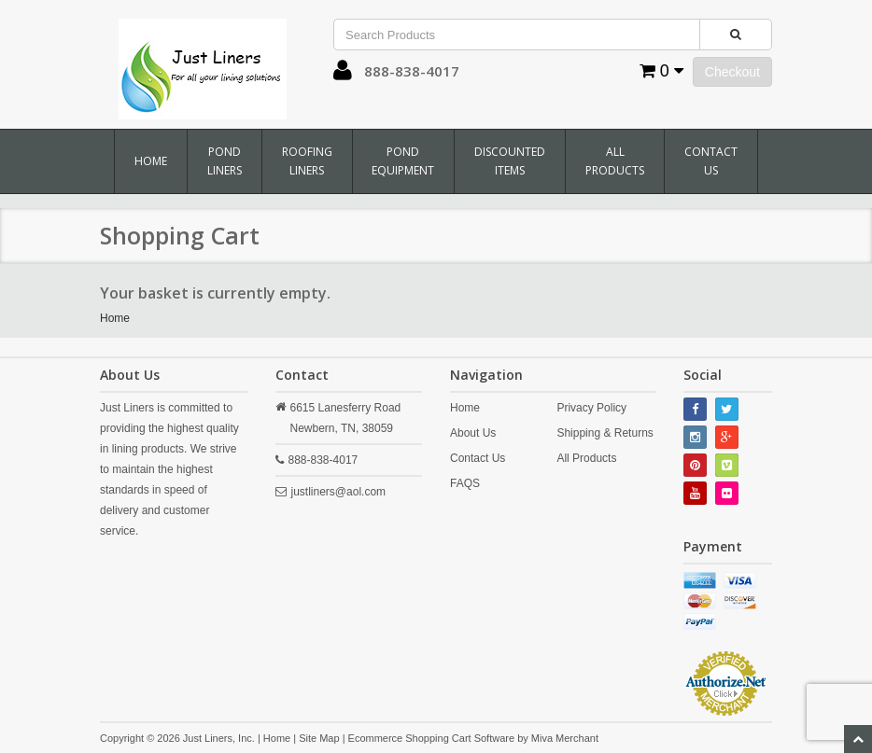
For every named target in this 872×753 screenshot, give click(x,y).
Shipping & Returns (604, 432)
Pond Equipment (403, 161)
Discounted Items (509, 161)
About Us (473, 432)
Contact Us (711, 161)
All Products (614, 161)
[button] (342, 74)
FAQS (465, 483)
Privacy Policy (591, 407)
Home (150, 161)
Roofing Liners (307, 161)
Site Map (319, 738)
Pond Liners (224, 161)
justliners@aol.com (339, 491)
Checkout (732, 71)
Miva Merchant (564, 738)
